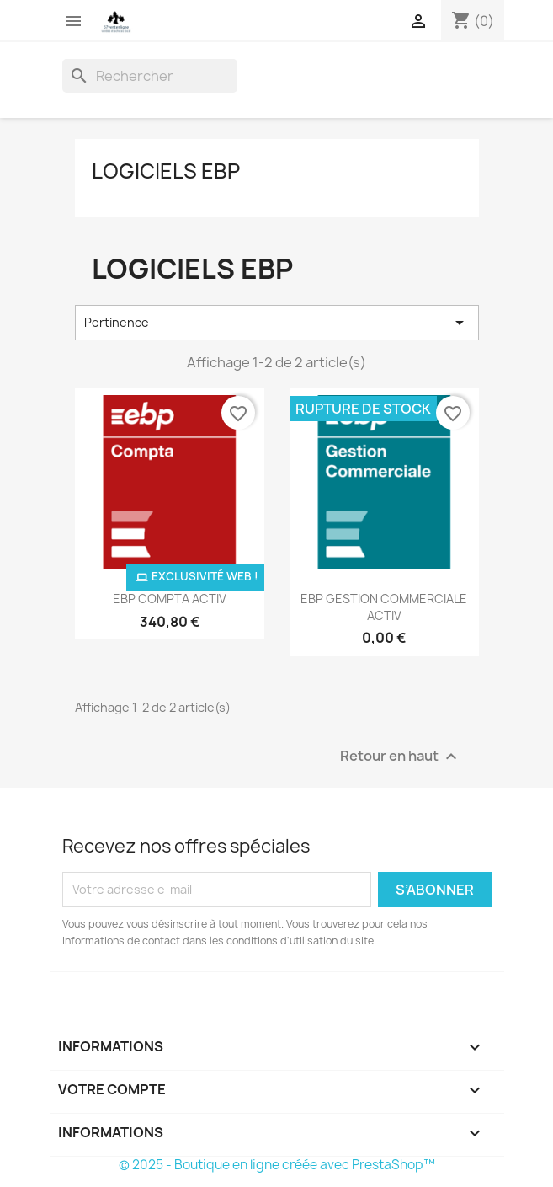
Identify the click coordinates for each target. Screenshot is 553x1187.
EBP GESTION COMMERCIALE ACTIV (383, 607)
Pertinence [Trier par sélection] (277, 323)
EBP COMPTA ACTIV (169, 599)
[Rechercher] (149, 76)
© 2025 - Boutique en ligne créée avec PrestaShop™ (277, 1165)
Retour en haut (400, 756)
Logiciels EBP (166, 171)
